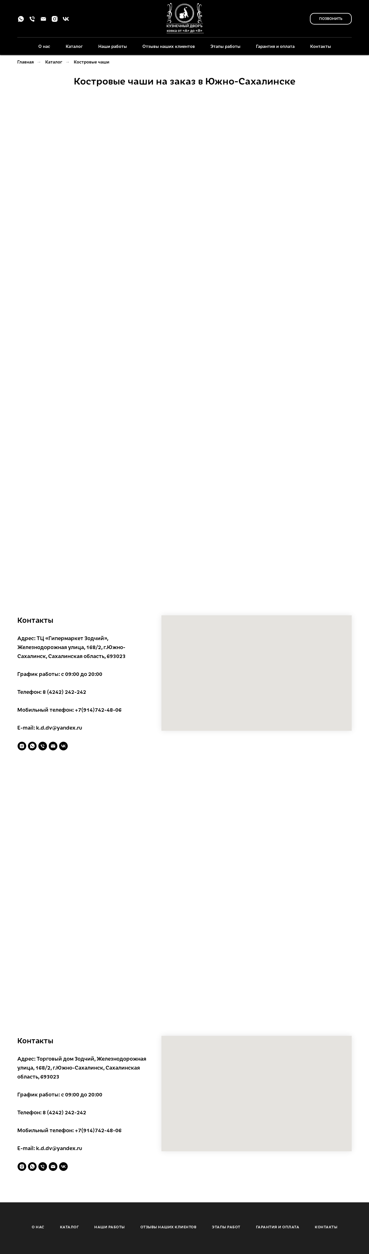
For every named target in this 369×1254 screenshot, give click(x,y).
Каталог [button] (74, 46)
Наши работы (112, 46)
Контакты (320, 46)
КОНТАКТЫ (326, 1227)
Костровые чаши (91, 61)
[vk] (65, 20)
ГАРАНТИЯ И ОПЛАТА (278, 1227)
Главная (25, 61)
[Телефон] (32, 20)
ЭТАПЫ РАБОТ (226, 1227)
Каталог (53, 61)
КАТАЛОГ (69, 1227)
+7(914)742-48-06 (98, 709)
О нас (44, 46)
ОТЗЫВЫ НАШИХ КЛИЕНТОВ (168, 1227)
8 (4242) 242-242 (64, 691)
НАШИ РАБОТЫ (109, 1227)
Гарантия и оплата (275, 46)
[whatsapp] (21, 20)
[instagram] (54, 20)
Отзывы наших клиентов (168, 46)
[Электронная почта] (43, 20)
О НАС (38, 1227)
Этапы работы (225, 46)
